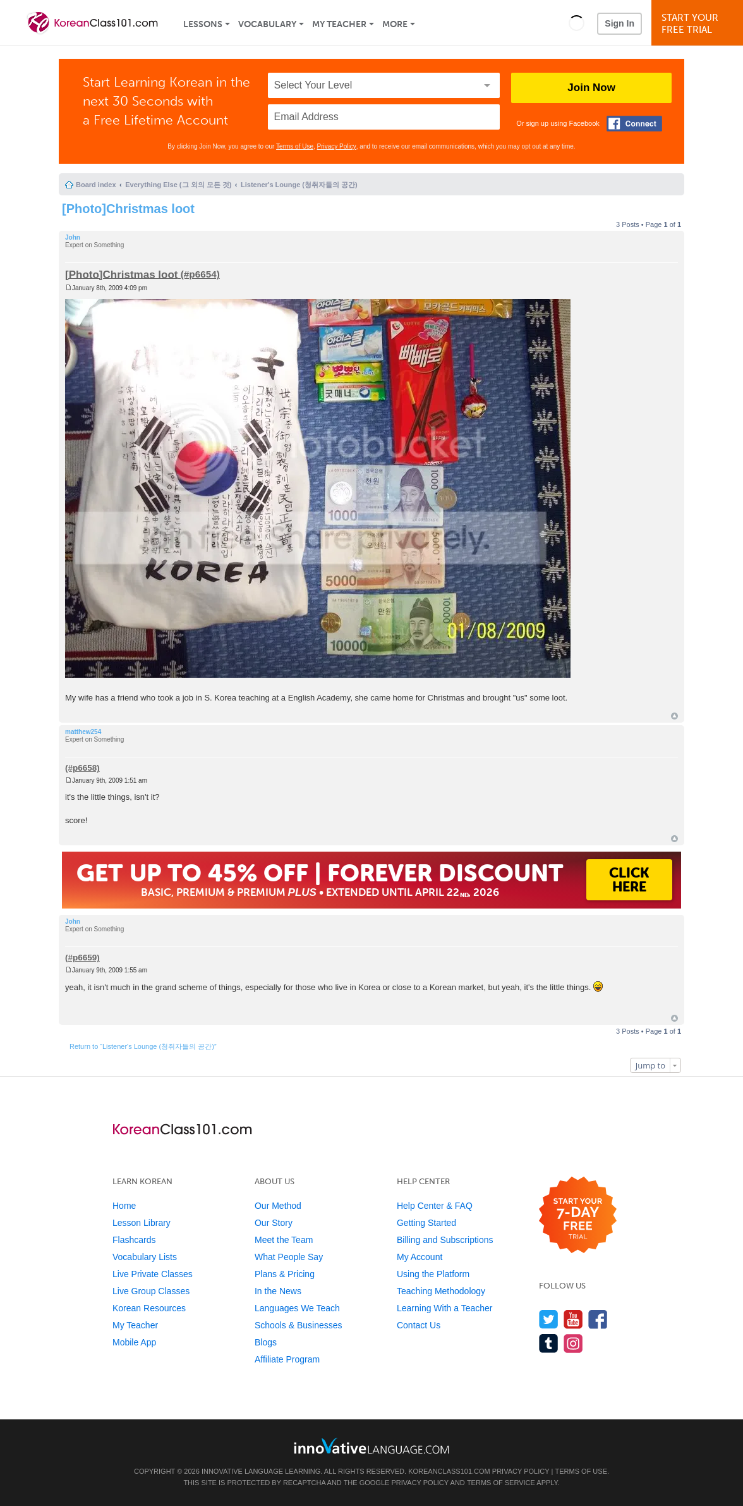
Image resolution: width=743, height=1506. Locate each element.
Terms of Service (501, 1482)
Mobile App (134, 1342)
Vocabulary (267, 24)
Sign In (619, 23)
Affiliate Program (287, 1359)
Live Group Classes (151, 1291)
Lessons (202, 24)
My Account (419, 1257)
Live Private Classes (152, 1274)
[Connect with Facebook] (634, 123)
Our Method (278, 1206)
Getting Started (426, 1223)
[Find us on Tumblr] (549, 1343)
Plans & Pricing (285, 1274)
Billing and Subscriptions (445, 1240)
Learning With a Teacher (445, 1308)
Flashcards (133, 1240)
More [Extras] (395, 24)
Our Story (274, 1223)
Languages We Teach (297, 1308)
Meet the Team (284, 1240)
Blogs (266, 1342)
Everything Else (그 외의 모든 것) (178, 184)
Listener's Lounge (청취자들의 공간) (299, 184)
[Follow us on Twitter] (549, 1319)
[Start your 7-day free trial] (578, 1215)
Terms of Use (294, 146)
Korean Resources (149, 1308)
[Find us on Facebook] (598, 1319)
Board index (96, 184)
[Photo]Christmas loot (128, 209)
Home (124, 1206)
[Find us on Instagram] (573, 1343)
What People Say (289, 1257)
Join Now (591, 88)
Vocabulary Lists (144, 1257)
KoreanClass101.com (449, 1471)
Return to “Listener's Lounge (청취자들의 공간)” (143, 1046)
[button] (576, 23)
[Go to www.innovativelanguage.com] (371, 1445)
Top (674, 716)
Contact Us (418, 1325)
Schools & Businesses (298, 1325)
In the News (278, 1291)
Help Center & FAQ (435, 1206)
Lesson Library (141, 1223)
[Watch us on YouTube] (573, 1319)
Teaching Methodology (441, 1291)
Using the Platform (433, 1274)
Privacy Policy (336, 146)
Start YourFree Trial (699, 23)
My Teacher (339, 24)
